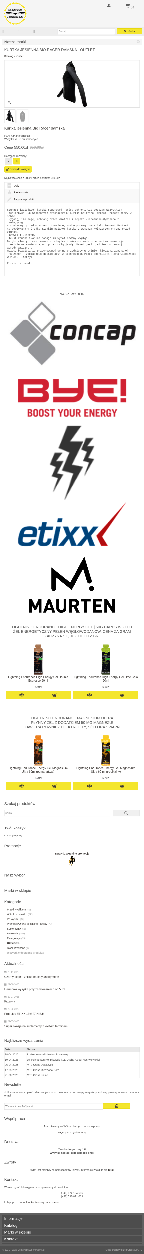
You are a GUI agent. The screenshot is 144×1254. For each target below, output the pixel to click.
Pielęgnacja (16, 938)
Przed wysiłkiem (19, 909)
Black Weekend (18, 948)
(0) (132, 6)
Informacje (13, 1218)
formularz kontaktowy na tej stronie (40, 1202)
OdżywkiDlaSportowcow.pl (30, 1250)
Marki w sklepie (17, 1232)
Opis (13, 185)
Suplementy (16, 928)
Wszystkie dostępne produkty (25, 952)
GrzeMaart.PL (135, 1250)
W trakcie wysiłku (20, 914)
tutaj (111, 1169)
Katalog (8, 56)
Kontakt (10, 1239)
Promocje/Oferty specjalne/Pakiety (29, 923)
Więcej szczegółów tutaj (72, 1132)
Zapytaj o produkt (20, 199)
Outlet (19, 56)
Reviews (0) (17, 192)
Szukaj (129, 31)
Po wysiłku (15, 919)
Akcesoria (16, 933)
